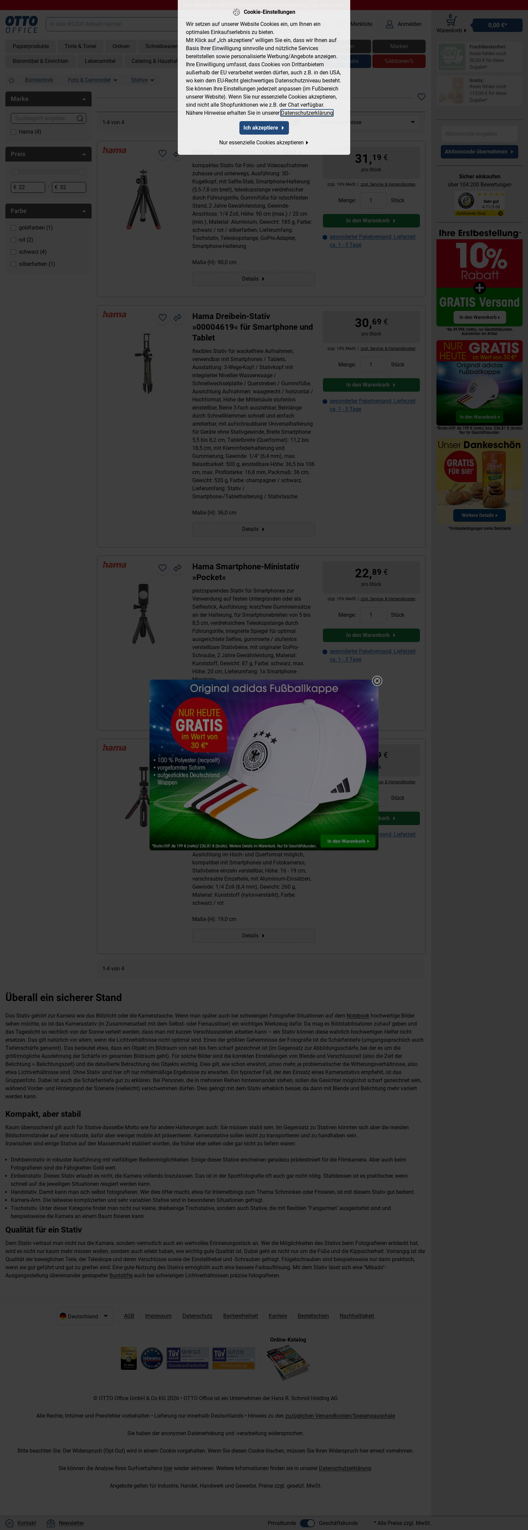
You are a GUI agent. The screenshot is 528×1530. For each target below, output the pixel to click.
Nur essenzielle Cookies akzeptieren (264, 142)
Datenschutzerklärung (307, 112)
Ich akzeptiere (264, 127)
